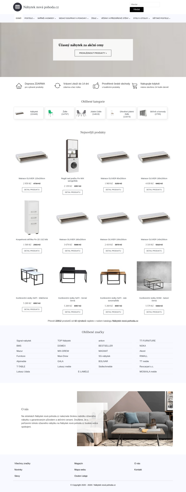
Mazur (20, 351)
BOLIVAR (103, 361)
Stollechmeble (105, 366)
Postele (29, 18)
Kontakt (138, 469)
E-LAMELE (83, 371)
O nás (137, 463)
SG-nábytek (104, 356)
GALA (61, 361)
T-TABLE (21, 366)
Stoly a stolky (140, 18)
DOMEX (62, 346)
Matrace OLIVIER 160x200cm (73, 239)
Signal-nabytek (24, 341)
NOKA (143, 346)
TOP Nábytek (64, 341)
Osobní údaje (80, 476)
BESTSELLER (106, 346)
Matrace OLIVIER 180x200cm (154, 178)
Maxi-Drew (63, 356)
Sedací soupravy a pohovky (73, 18)
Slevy (17, 476)
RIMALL (144, 356)
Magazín (78, 463)
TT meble (144, 361)
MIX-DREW (63, 351)
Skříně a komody (45, 18)
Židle (93, 18)
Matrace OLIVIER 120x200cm (32, 178)
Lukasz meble (64, 366)
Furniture (21, 356)
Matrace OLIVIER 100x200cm (113, 239)
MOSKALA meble (148, 371)
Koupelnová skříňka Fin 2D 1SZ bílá (32, 239)
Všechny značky (22, 463)
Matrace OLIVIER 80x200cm (113, 178)
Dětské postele (161, 18)
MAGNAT (103, 351)
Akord (142, 351)
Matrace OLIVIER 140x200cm (154, 239)
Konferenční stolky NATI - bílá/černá (32, 298)
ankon (102, 341)
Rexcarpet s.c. (147, 366)
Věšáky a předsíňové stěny (115, 18)
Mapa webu (80, 469)
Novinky (18, 469)
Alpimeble (21, 361)
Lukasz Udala (23, 371)
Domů (18, 18)
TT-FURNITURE (148, 341)
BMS (19, 346)
